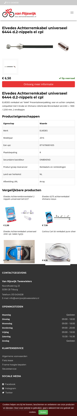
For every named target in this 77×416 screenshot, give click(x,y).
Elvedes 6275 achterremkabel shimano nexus (56, 197)
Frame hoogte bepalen (14, 364)
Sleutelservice (9, 368)
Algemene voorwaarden (14, 356)
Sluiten (43, 412)
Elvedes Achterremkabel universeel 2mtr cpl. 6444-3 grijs (20, 232)
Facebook (8, 384)
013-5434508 (11, 2)
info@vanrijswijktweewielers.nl (24, 298)
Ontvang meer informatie (38, 84)
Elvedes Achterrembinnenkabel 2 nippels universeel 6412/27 (19, 197)
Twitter (7, 392)
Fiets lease (7, 360)
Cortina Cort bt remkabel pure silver (59, 231)
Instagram (9, 388)
